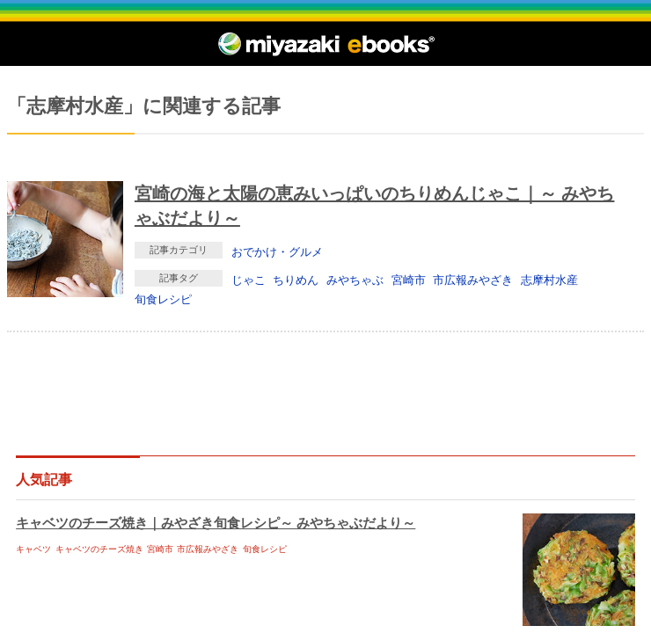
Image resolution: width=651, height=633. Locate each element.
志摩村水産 (549, 280)
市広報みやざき (473, 280)
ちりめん (295, 280)
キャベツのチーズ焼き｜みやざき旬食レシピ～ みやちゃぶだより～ (215, 522)
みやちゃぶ (355, 280)
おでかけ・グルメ (277, 251)
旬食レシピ (163, 299)
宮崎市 (408, 280)
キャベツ (33, 549)
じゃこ (248, 280)
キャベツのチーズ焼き (99, 549)
